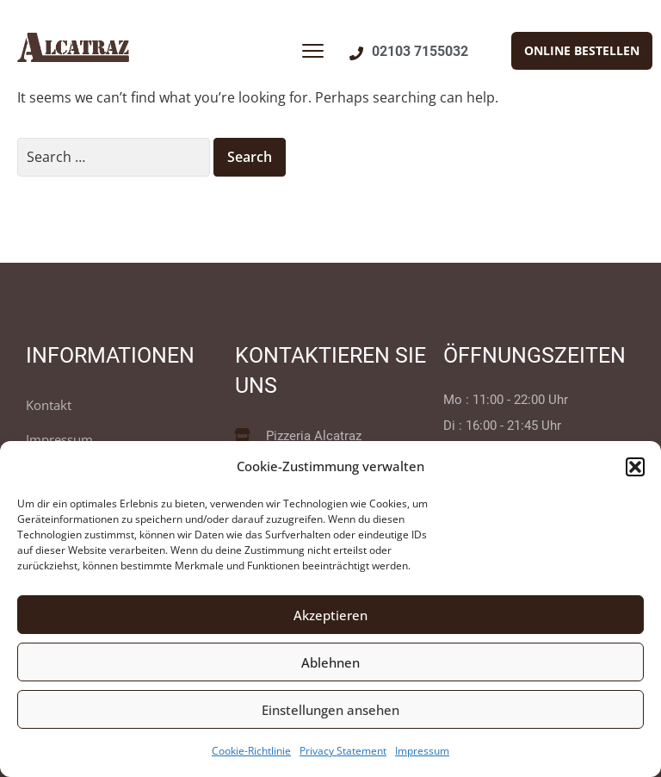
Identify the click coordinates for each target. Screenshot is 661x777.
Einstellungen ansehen (330, 709)
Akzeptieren (330, 615)
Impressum (422, 750)
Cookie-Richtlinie (251, 750)
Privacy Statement (343, 750)
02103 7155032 (420, 51)
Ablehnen (330, 662)
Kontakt (48, 404)
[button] (635, 467)
